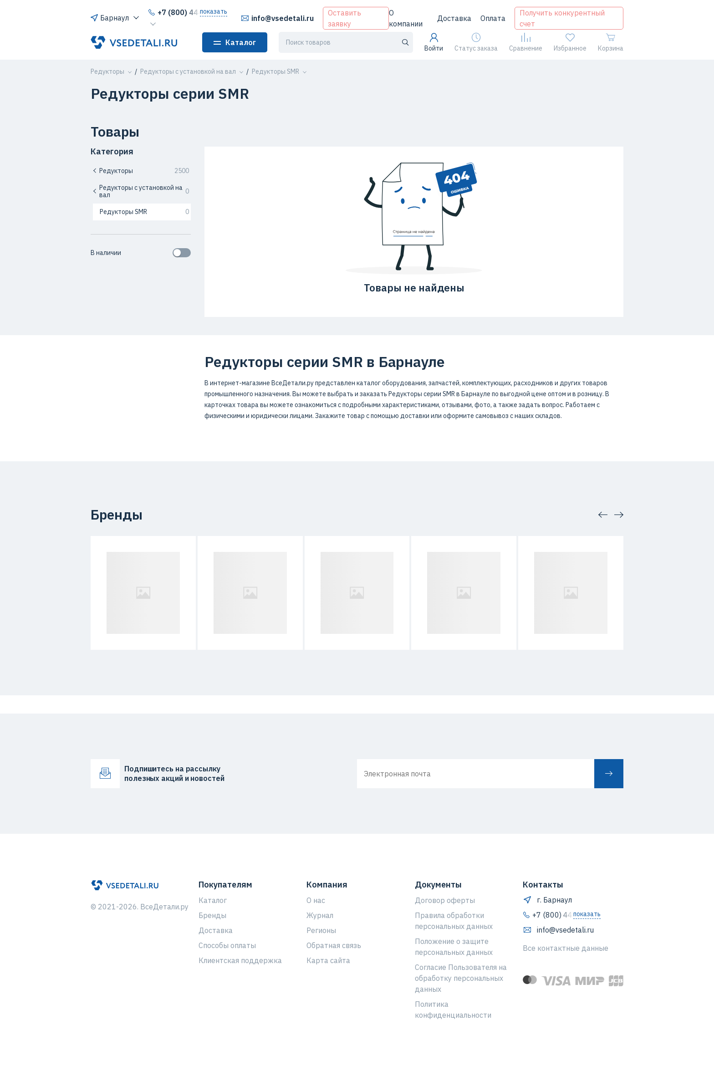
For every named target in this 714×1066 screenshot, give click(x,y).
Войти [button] (433, 42)
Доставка (454, 18)
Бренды (212, 915)
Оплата (492, 18)
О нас (315, 900)
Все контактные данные (565, 948)
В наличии (141, 252)
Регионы (321, 930)
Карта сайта (328, 960)
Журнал (319, 915)
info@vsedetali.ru (277, 18)
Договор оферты (445, 900)
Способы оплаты (227, 945)
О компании (406, 18)
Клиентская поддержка (240, 960)
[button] (107, 71)
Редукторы (140, 171)
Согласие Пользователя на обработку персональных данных (461, 978)
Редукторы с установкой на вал (140, 191)
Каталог (235, 42)
